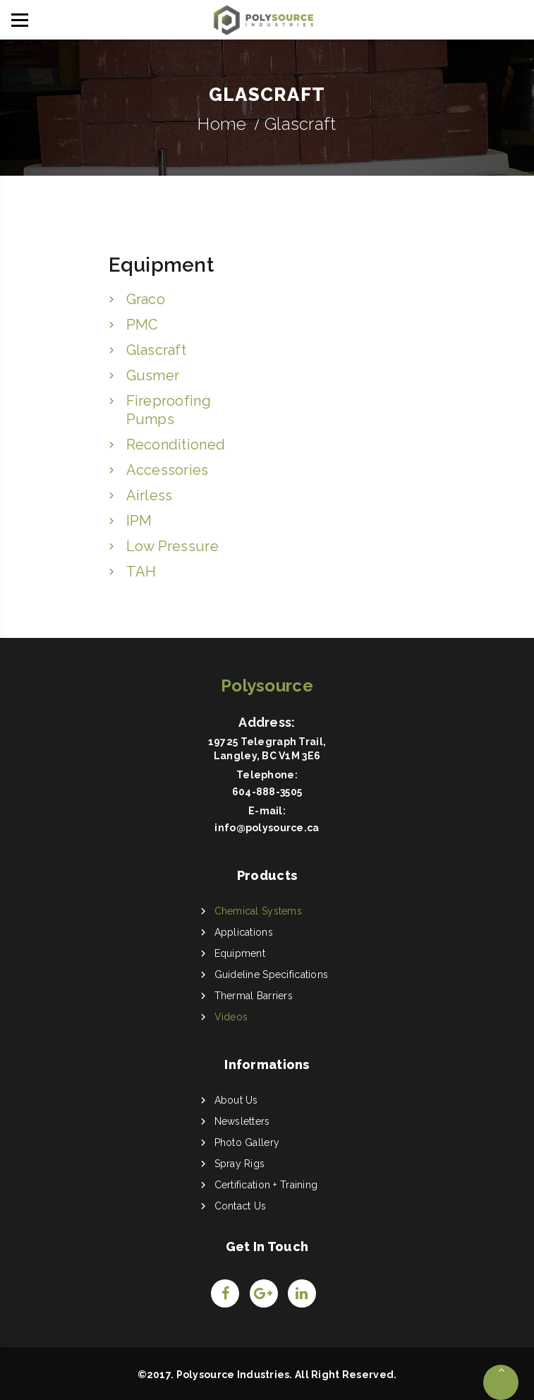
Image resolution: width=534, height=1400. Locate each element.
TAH (141, 571)
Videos (231, 1016)
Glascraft (156, 350)
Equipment (240, 953)
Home (222, 124)
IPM (139, 520)
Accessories (167, 469)
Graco (145, 299)
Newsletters (242, 1121)
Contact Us (240, 1206)
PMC (142, 324)
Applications (243, 932)
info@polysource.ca (266, 827)
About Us (236, 1100)
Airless (149, 495)
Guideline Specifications (271, 974)
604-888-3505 (267, 791)
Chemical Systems (258, 911)
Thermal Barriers (253, 995)
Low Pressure (172, 546)
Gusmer (153, 375)
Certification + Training (266, 1184)
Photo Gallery (247, 1142)
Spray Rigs (239, 1163)
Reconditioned (176, 444)
